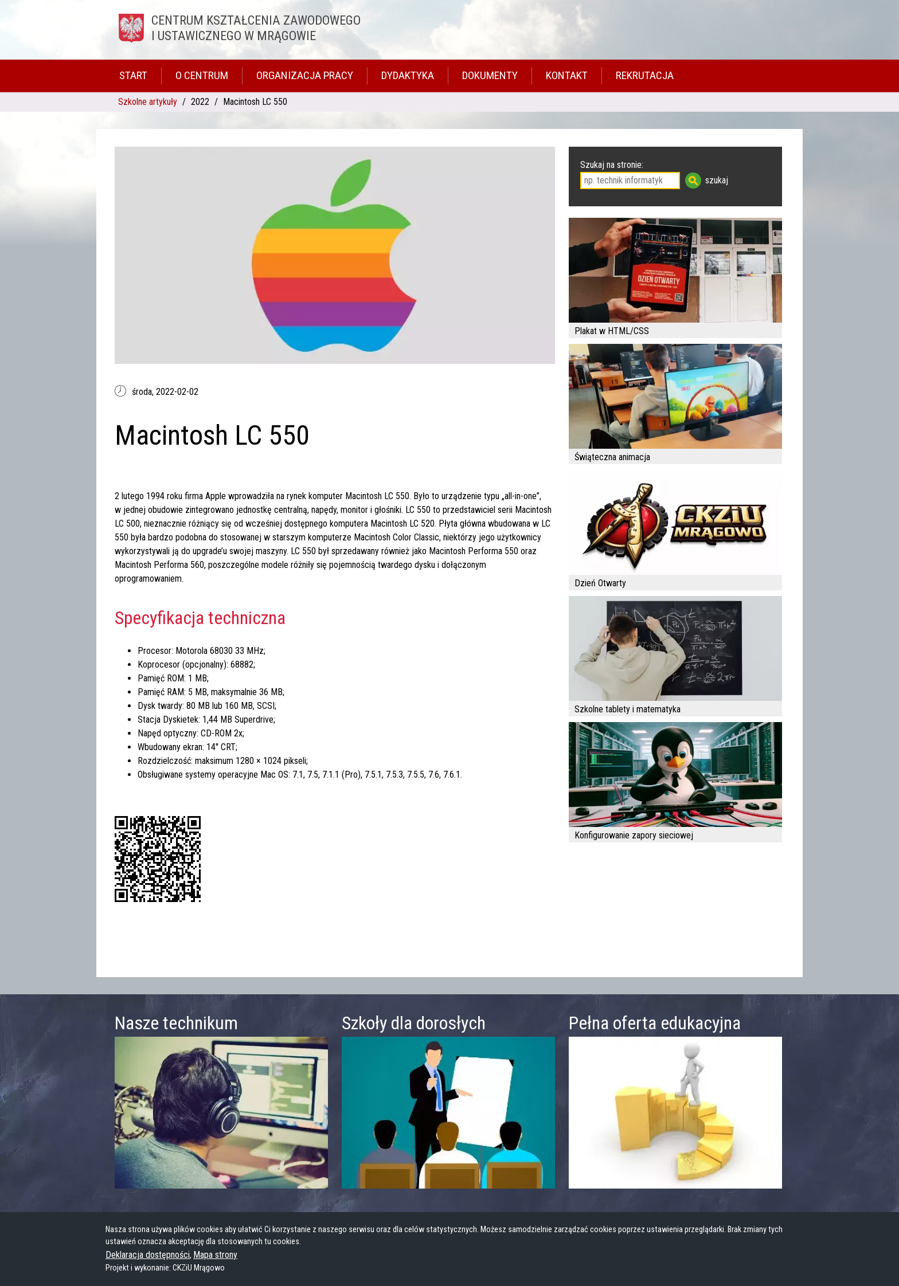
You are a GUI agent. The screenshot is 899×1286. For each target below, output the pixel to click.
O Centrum (201, 75)
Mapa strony (215, 1254)
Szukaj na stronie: (611, 164)
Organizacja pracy (304, 75)
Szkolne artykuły (147, 101)
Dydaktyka (407, 75)
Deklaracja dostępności (147, 1254)
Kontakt (567, 75)
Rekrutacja (645, 75)
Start (133, 75)
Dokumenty (490, 75)
